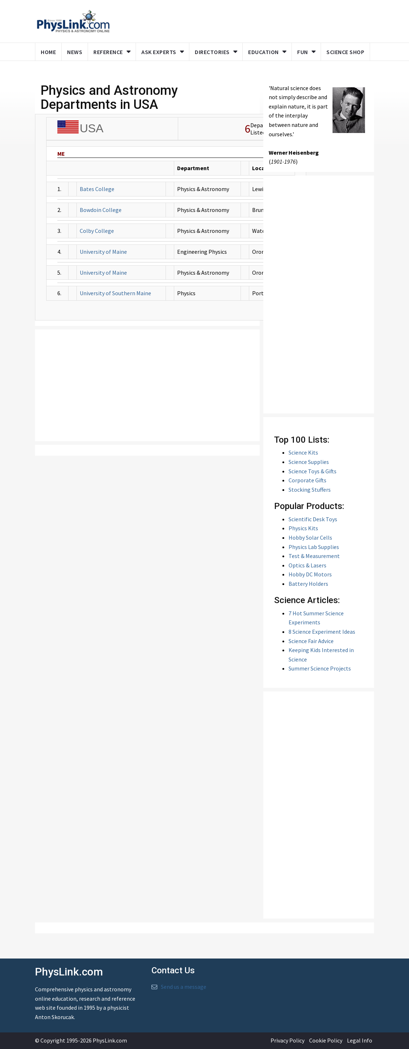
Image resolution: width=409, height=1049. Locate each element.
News (74, 52)
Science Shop (345, 52)
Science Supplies (309, 461)
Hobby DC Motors (310, 574)
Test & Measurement (314, 555)
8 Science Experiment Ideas (322, 631)
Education (263, 52)
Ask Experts (158, 52)
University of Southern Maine (115, 293)
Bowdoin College (101, 209)
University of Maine (103, 251)
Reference (108, 52)
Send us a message (183, 986)
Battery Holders (308, 583)
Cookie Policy (325, 1040)
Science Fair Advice (311, 641)
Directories (212, 52)
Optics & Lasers (307, 565)
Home (48, 52)
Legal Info (359, 1040)
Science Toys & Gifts (313, 471)
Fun (302, 52)
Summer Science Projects (320, 668)
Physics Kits (303, 528)
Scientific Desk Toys (313, 519)
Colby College (97, 230)
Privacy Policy (287, 1040)
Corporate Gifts (307, 480)
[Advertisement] (147, 385)
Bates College (97, 188)
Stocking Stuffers (310, 489)
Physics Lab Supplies (314, 546)
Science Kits (303, 452)
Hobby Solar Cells (310, 537)
